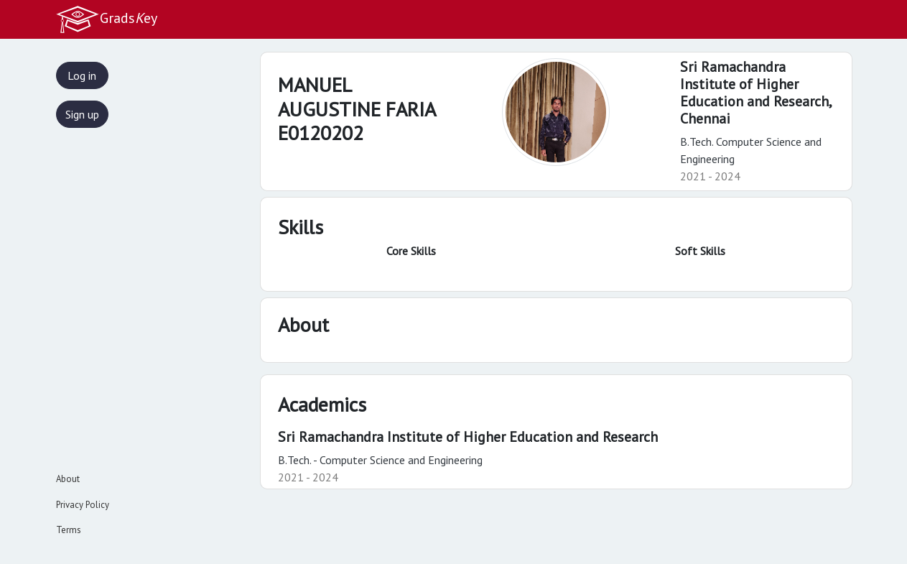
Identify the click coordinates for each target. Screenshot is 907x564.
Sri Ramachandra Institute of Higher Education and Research (468, 436)
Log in (82, 75)
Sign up (82, 114)
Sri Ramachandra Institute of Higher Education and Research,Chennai (756, 92)
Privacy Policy (82, 505)
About (68, 479)
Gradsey (106, 19)
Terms (68, 530)
